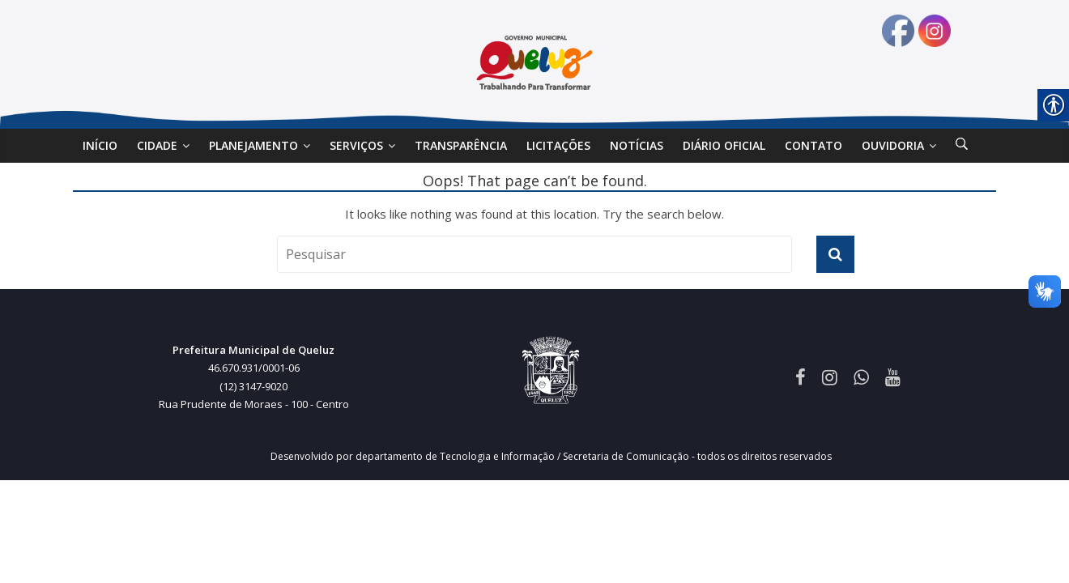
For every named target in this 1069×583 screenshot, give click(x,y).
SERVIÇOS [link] (356, 145)
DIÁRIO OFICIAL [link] (724, 145)
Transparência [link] (461, 145)
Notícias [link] (636, 145)
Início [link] (100, 145)
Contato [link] (813, 145)
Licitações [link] (558, 145)
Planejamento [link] (253, 145)
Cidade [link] (157, 145)
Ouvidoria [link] (893, 145)
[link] (961, 146)
